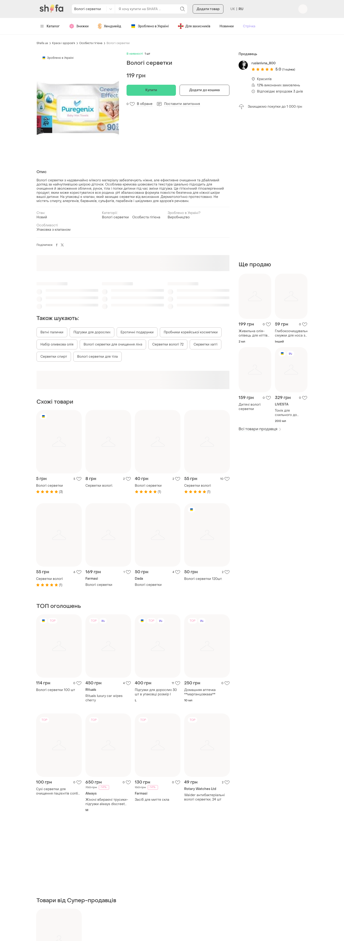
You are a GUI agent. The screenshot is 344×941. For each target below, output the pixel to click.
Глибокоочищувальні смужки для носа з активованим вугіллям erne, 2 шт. (291, 333)
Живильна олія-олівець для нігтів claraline (253, 333)
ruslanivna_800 (263, 63)
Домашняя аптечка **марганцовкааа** (200, 692)
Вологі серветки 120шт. (203, 579)
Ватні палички (51, 332)
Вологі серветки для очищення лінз (113, 344)
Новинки (227, 26)
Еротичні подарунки (137, 332)
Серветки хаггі (205, 344)
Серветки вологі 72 (167, 344)
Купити (151, 90)
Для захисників (194, 26)
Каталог (50, 26)
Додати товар (208, 9)
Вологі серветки (118, 43)
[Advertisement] (273, 185)
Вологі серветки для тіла (97, 356)
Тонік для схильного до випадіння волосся (290, 412)
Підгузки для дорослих (91, 332)
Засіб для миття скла (152, 800)
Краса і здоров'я (63, 43)
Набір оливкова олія (56, 344)
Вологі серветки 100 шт (55, 690)
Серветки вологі (197, 485)
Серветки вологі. (99, 485)
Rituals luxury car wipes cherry (104, 698)
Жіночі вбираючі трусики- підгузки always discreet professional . (106, 802)
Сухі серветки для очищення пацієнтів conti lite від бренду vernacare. (57, 791)
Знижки (79, 26)
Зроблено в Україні (149, 26)
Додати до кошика (204, 90)
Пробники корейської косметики (191, 332)
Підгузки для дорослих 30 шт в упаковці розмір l (156, 692)
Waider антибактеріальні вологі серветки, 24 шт (204, 797)
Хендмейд (109, 26)
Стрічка (249, 26)
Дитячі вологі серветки (250, 406)
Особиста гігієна (90, 43)
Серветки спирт (53, 356)
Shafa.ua (42, 43)
